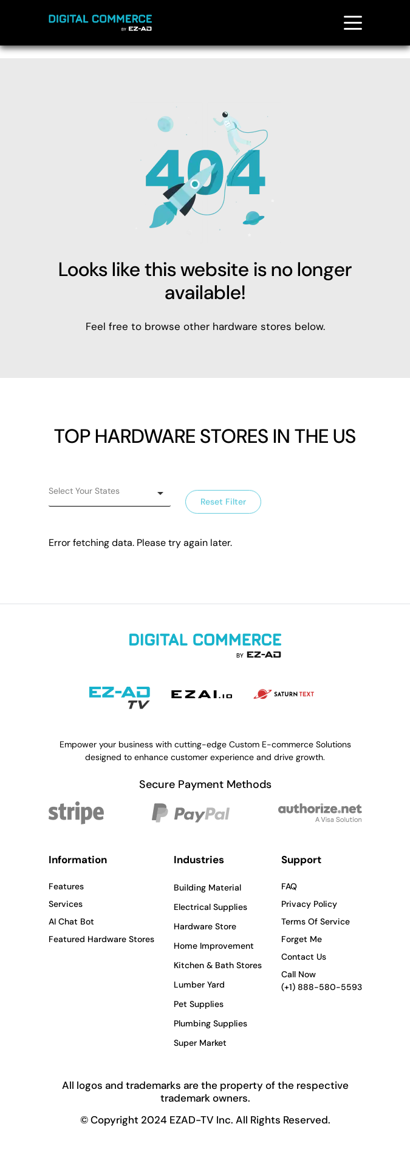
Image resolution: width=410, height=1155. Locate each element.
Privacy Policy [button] (309, 903)
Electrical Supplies (210, 906)
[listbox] (110, 493)
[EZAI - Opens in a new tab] (201, 694)
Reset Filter (223, 506)
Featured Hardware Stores (101, 939)
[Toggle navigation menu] (353, 22)
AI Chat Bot (71, 921)
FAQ (289, 886)
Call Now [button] (321, 981)
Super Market (200, 1042)
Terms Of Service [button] (315, 921)
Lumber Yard (199, 984)
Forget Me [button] (301, 939)
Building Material (207, 887)
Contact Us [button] (303, 956)
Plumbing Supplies (210, 1023)
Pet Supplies (199, 1003)
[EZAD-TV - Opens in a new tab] (119, 698)
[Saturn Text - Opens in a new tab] (283, 694)
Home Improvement (214, 945)
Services (66, 903)
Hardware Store (205, 926)
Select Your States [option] (84, 490)
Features (66, 886)
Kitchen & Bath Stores (218, 965)
